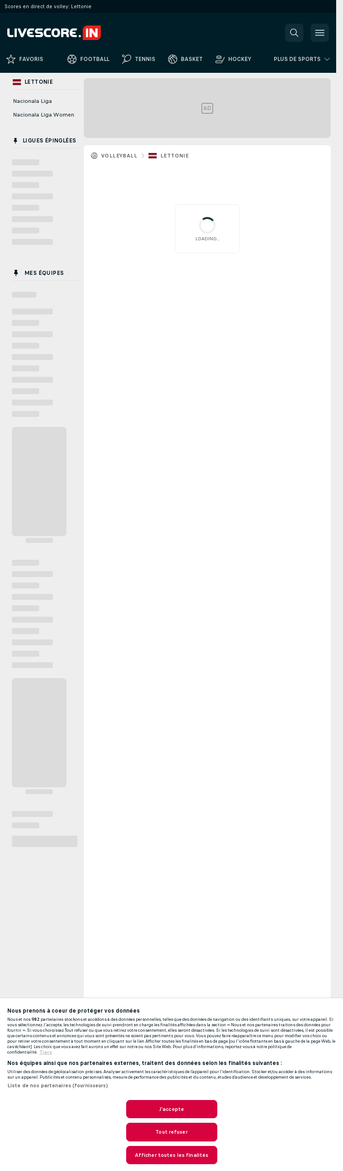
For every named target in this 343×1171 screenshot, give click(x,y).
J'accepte (171, 1109)
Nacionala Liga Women (43, 114)
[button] (294, 33)
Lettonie (174, 155)
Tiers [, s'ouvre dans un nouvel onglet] (46, 1052)
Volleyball (119, 155)
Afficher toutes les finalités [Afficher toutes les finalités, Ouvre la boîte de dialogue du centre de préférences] (171, 1155)
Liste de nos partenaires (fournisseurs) (57, 1085)
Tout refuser (171, 1132)
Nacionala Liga (32, 101)
